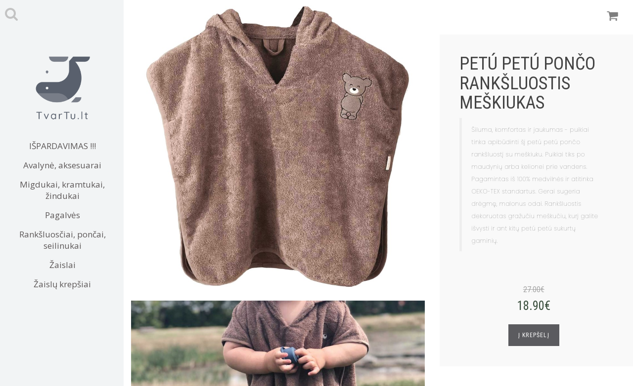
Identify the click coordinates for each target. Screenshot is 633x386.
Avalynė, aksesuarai (62, 165)
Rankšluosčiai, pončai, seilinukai (62, 240)
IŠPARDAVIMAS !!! (62, 146)
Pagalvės (62, 215)
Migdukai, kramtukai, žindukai (62, 190)
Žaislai (62, 264)
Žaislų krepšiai (62, 284)
